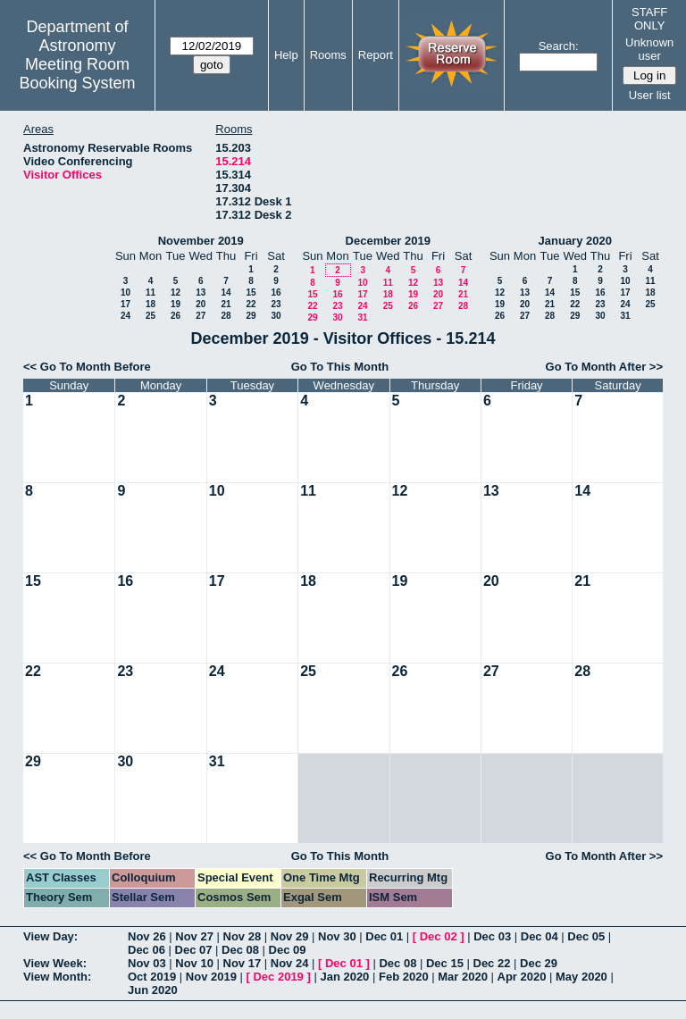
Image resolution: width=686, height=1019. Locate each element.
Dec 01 (384, 936)
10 (125, 292)
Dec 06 (146, 949)
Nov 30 (337, 936)
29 (250, 316)
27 (200, 316)
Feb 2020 (404, 976)
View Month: (57, 976)
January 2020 (575, 240)
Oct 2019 (152, 976)
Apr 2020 (522, 976)
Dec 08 (240, 949)
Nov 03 (147, 963)
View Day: (50, 936)
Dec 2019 (278, 976)
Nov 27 (194, 936)
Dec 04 (539, 936)
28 (225, 316)
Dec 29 (538, 963)
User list (650, 95)
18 (150, 304)
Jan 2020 (344, 976)
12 (175, 292)
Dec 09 (287, 949)
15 (250, 292)
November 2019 (201, 240)
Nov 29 (290, 936)
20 (200, 304)
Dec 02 (438, 936)
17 (125, 304)
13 (200, 292)
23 (275, 304)
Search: (559, 46)
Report (375, 55)
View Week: (55, 963)
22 (250, 304)
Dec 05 (586, 936)
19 (175, 304)
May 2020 (581, 976)
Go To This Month (340, 366)
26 (175, 316)
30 (275, 316)
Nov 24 (290, 963)
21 (225, 304)
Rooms (328, 55)
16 (275, 292)
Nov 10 (194, 963)
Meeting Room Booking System (77, 73)
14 (225, 292)
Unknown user (649, 49)
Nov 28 (242, 936)
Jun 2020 (153, 990)
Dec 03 (492, 936)
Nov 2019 (211, 976)
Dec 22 (492, 963)
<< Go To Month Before (87, 366)
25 (150, 316)
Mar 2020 (463, 976)
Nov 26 (147, 936)
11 (150, 292)
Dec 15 (445, 963)
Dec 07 (194, 949)
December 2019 (388, 240)
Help (286, 55)
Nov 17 (242, 963)
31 (362, 317)
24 (125, 316)
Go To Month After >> (604, 366)
